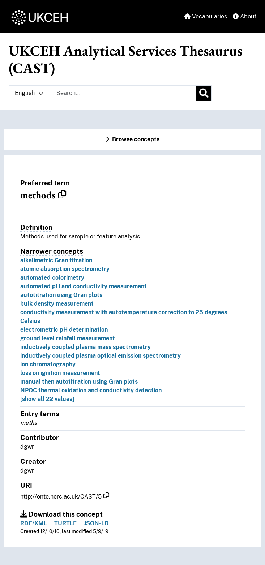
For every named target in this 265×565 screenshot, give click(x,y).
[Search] (204, 93)
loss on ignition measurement (60, 373)
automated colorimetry (52, 277)
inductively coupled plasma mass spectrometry (85, 347)
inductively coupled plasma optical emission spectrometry (100, 355)
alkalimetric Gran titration (56, 260)
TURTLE (65, 523)
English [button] (29, 93)
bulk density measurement (57, 303)
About (244, 16)
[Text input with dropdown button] (124, 93)
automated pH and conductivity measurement (83, 286)
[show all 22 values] (47, 399)
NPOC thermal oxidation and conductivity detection (91, 390)
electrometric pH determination (64, 329)
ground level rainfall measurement (67, 338)
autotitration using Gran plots (61, 295)
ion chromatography (48, 364)
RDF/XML (33, 523)
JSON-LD (96, 523)
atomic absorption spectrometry (65, 269)
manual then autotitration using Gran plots (79, 381)
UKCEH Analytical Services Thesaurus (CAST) (125, 59)
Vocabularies (205, 16)
